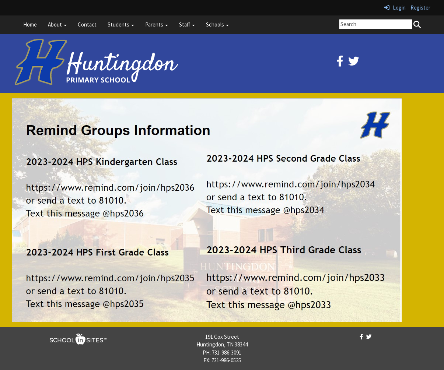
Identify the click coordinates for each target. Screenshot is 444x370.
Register (420, 7)
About (57, 24)
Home (30, 24)
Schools (217, 24)
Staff (187, 24)
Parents (156, 24)
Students (121, 24)
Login (395, 7)
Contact (87, 24)
